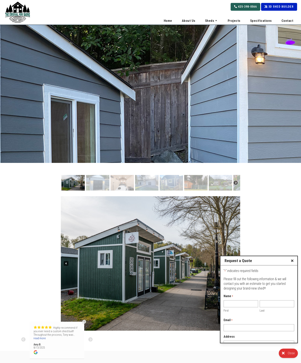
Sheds (211, 21)
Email (228, 320)
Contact (287, 21)
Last (262, 310)
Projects (234, 21)
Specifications (261, 21)
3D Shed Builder (279, 6)
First (226, 310)
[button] (73, 183)
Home (168, 21)
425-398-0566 (245, 6)
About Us (188, 21)
